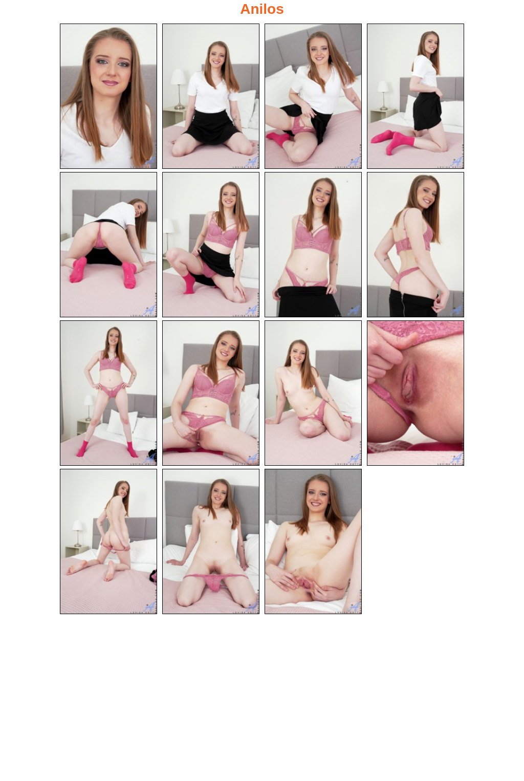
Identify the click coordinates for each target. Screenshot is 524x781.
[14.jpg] (210, 543)
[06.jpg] (210, 245)
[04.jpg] (415, 96)
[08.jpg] (415, 245)
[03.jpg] (313, 96)
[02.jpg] (210, 96)
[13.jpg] (108, 543)
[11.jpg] (313, 394)
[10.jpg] (210, 394)
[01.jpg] (108, 96)
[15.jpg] (313, 543)
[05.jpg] (108, 245)
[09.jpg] (108, 394)
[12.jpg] (415, 394)
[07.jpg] (313, 245)
